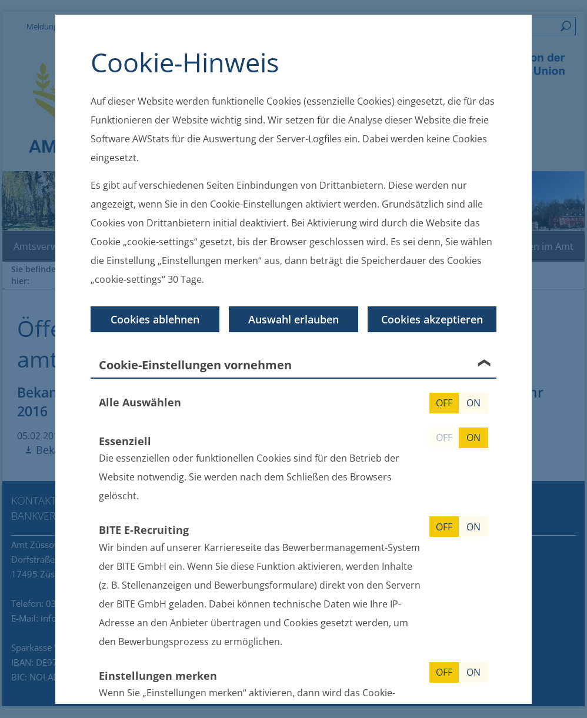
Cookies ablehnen (155, 319)
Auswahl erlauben (293, 319)
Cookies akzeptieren (432, 319)
